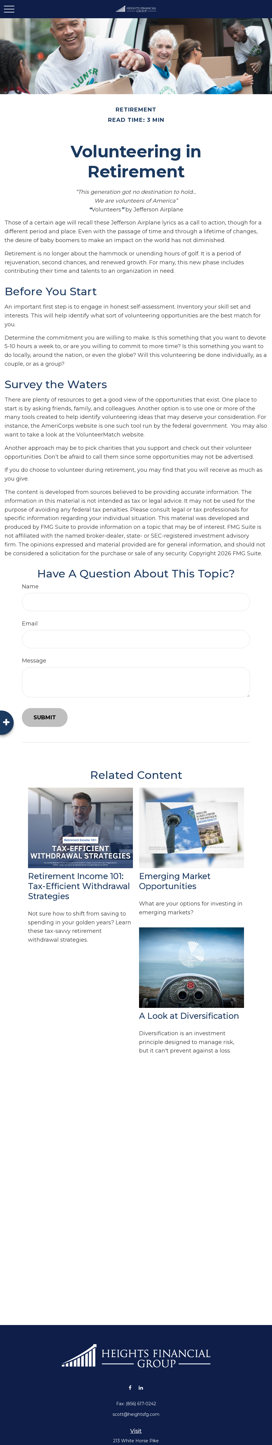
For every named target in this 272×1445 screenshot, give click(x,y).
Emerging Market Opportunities (175, 881)
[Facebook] (130, 1387)
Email (30, 623)
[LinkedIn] (141, 1387)
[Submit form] (45, 717)
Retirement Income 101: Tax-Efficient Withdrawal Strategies (79, 886)
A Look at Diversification (189, 1016)
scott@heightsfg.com (136, 1414)
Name (30, 586)
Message (34, 660)
